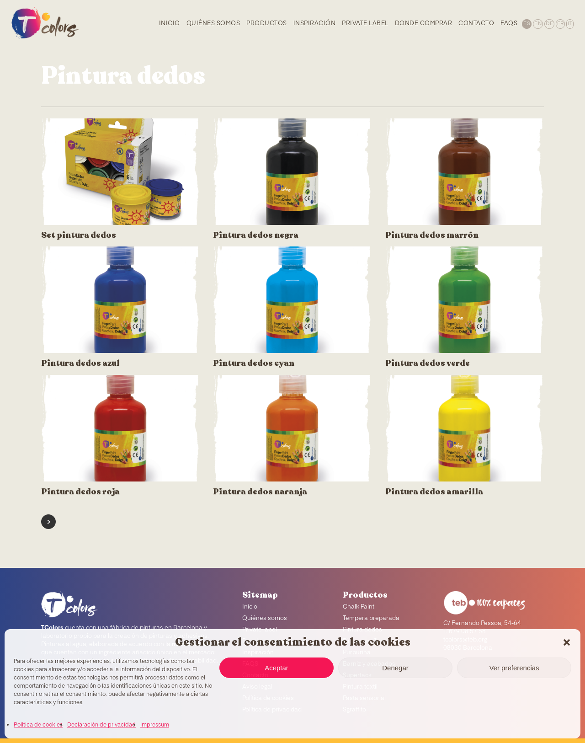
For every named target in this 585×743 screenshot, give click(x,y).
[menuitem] (526, 23)
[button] (566, 642)
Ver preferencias (514, 668)
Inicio (249, 607)
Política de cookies (38, 725)
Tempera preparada (371, 618)
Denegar (395, 668)
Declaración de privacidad (101, 725)
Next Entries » (48, 521)
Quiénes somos (264, 618)
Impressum (154, 725)
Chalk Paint (358, 607)
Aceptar (276, 668)
